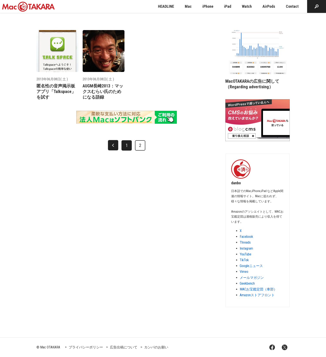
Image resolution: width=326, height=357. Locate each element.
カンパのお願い (156, 347)
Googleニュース (251, 266)
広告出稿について (123, 347)
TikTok (244, 260)
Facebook (246, 237)
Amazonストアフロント (257, 295)
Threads (245, 242)
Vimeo (244, 272)
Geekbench (247, 283)
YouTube (245, 254)
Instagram (246, 248)
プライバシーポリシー (86, 347)
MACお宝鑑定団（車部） (258, 289)
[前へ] (113, 145)
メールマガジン (252, 278)
